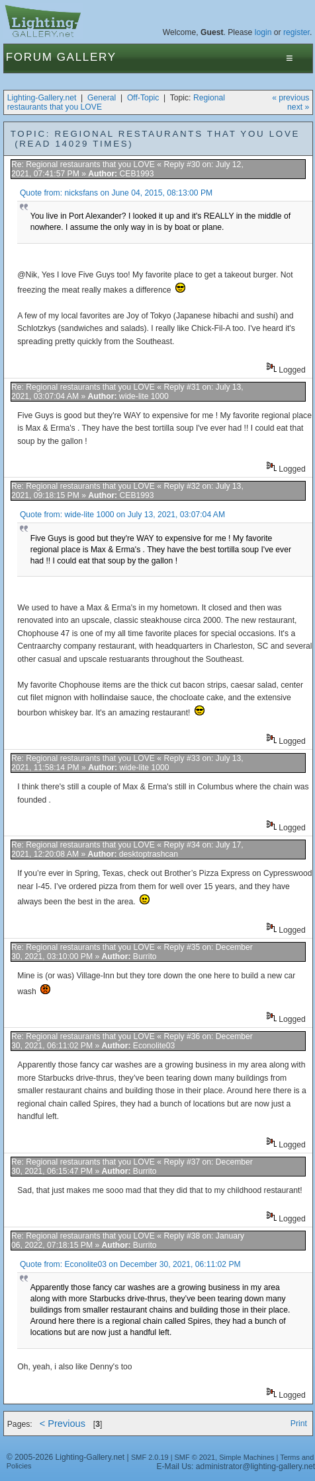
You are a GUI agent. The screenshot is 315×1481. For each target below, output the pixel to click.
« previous (290, 97)
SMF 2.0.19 (150, 1457)
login (263, 32)
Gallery (86, 57)
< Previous (62, 1423)
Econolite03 (154, 1045)
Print (299, 1423)
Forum (29, 57)
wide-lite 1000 (144, 396)
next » (298, 107)
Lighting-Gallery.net (42, 97)
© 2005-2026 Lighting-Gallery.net (65, 1457)
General (101, 97)
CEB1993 (137, 173)
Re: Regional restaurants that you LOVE (84, 164)
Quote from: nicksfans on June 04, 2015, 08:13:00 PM (116, 193)
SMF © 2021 (195, 1457)
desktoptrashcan (148, 854)
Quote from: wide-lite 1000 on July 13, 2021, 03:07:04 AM (122, 514)
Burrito (145, 956)
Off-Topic (143, 97)
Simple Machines (246, 1457)
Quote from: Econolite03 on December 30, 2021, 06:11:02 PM (130, 1264)
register (296, 32)
